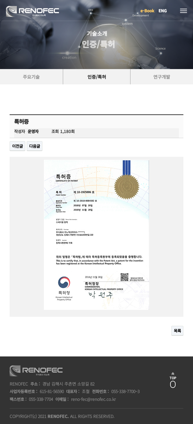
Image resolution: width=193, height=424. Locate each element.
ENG (162, 11)
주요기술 (31, 77)
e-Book (147, 11)
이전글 (17, 146)
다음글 (34, 146)
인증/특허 (96, 77)
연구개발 (161, 77)
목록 (177, 331)
